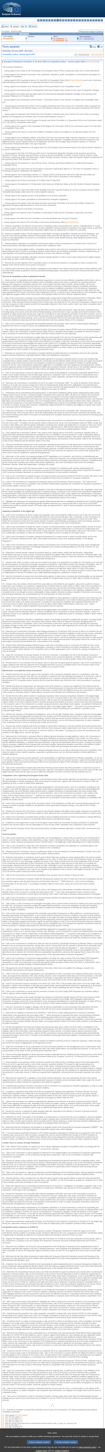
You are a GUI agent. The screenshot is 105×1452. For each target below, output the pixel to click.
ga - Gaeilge (63, 20)
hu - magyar (77, 20)
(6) (3, 1423)
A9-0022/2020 (8, 39)
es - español (41, 20)
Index (6, 26)
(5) (3, 1422)
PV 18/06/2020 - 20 (60, 40)
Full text (33, 26)
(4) (3, 1420)
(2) (3, 1417)
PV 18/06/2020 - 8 (59, 39)
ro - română (91, 20)
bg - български (38, 20)
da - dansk (47, 20)
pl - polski (85, 20)
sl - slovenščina (96, 20)
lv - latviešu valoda (71, 20)
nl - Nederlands (82, 20)
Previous (15, 26)
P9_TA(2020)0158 (86, 39)
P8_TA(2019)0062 (21, 1415)
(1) (3, 1415)
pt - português (88, 20)
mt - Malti (80, 20)
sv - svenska (102, 20)
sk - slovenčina (93, 20)
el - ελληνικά (55, 20)
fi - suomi (99, 20)
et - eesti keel (52, 20)
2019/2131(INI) (16, 31)
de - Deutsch (49, 20)
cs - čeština (44, 20)
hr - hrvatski (66, 20)
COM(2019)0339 (76, 80)
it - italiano (69, 20)
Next (22, 26)
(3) (3, 1418)
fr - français (60, 20)
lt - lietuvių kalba (74, 20)
